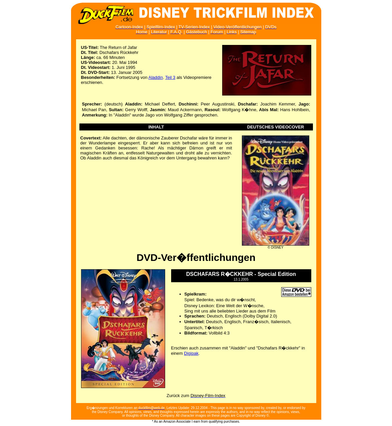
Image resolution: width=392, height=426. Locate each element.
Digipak (191, 353)
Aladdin (155, 77)
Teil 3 (170, 77)
